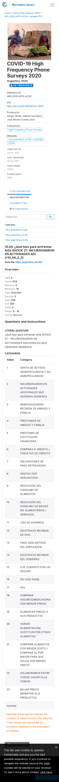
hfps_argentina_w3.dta (17, 240)
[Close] (56, 747)
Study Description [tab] (20, 191)
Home (7, 13)
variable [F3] (36, 16)
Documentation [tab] (18, 203)
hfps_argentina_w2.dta (17, 235)
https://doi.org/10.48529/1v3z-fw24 (25, 106)
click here (46, 772)
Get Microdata (21, 85)
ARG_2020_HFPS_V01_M (16, 16)
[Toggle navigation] (52, 5)
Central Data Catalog (22, 13)
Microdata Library (23, 4)
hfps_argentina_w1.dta (16, 229)
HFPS (37, 13)
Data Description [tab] (19, 197)
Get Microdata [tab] (19, 208)
